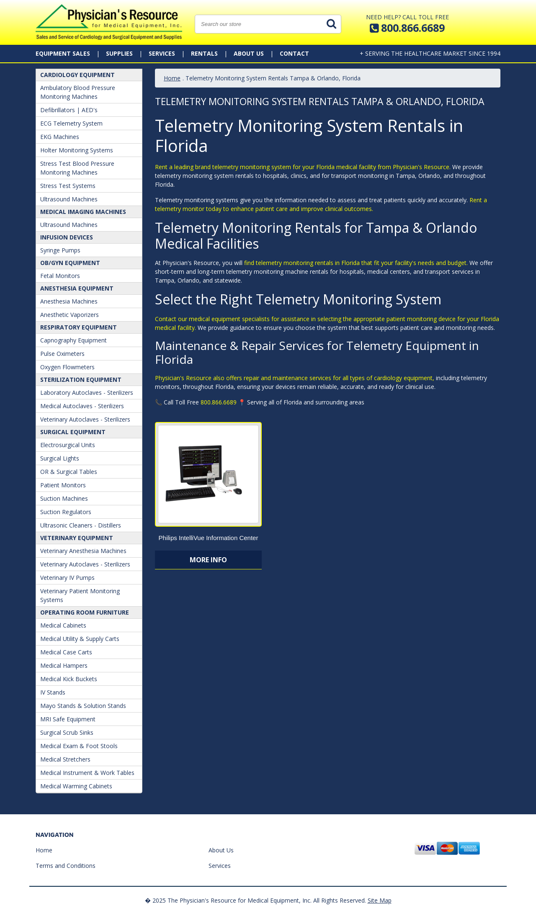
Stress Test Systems (67, 186)
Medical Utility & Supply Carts (79, 639)
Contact (294, 53)
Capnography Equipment (73, 340)
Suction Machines (64, 498)
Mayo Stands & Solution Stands (83, 706)
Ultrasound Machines (69, 199)
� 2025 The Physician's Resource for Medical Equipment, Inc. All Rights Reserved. (255, 900)
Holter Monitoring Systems (76, 150)
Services (162, 53)
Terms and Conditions (65, 866)
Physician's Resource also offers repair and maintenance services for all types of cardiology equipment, (294, 378)
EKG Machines (59, 137)
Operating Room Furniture (84, 612)
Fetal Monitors (60, 276)
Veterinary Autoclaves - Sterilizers (85, 419)
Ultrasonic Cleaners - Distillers (80, 525)
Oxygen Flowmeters (67, 367)
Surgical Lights (59, 458)
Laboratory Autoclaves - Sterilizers (86, 392)
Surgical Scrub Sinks (66, 732)
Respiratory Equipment (78, 327)
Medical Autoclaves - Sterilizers (82, 406)
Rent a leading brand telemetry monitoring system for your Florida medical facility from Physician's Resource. (303, 167)
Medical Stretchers (65, 759)
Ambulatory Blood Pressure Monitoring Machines (77, 92)
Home (172, 78)
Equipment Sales (63, 53)
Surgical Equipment (73, 432)
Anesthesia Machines (69, 301)
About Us (249, 53)
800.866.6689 (219, 402)
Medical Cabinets (63, 625)
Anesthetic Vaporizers (69, 315)
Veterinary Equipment (76, 538)
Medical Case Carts (66, 652)
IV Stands (52, 692)
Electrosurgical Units (67, 445)
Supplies (119, 53)
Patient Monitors (63, 485)
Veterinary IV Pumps (67, 578)
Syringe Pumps (60, 250)
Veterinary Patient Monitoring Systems (80, 595)
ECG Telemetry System (71, 123)
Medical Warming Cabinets (76, 786)
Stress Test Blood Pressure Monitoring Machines (77, 168)
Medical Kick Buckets (68, 679)
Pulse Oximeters (62, 354)
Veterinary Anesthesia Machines (83, 551)
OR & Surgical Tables (68, 472)
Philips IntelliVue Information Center (208, 537)
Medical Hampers (64, 665)
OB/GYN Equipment (70, 263)
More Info (208, 559)
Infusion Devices (66, 237)
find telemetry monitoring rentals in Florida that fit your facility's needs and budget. (356, 263)
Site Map (380, 900)
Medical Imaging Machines (83, 212)
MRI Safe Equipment (67, 719)
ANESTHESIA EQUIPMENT (76, 288)
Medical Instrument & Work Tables (87, 773)
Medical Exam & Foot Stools (79, 746)
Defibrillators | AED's (69, 110)
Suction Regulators (65, 512)
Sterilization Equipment (80, 379)
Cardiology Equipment (77, 75)
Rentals (204, 53)
